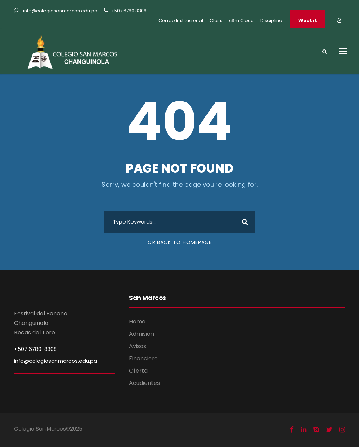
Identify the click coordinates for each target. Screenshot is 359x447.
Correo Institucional (180, 20)
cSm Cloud (241, 20)
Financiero (143, 358)
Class (216, 20)
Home (137, 322)
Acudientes (144, 383)
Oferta (138, 371)
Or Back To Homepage (180, 242)
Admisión (141, 334)
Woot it (307, 20)
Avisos (137, 346)
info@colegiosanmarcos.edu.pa (55, 361)
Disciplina (271, 20)
